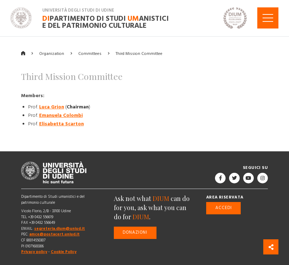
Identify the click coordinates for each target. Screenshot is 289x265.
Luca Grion (51, 106)
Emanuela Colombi (61, 115)
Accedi (223, 208)
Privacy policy (34, 251)
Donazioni (135, 232)
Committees (90, 53)
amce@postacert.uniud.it (54, 234)
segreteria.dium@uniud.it (59, 228)
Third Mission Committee (139, 53)
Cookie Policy (63, 251)
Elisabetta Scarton (61, 123)
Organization (51, 53)
